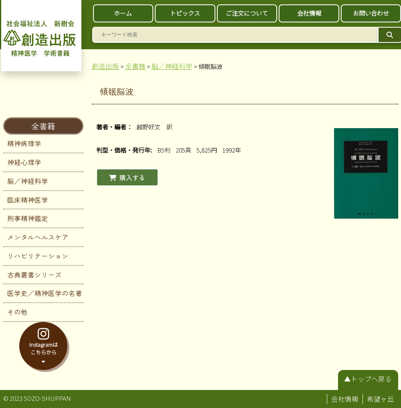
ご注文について (247, 13)
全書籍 (43, 126)
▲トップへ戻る (368, 379)
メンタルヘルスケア (38, 237)
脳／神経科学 (27, 181)
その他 (17, 312)
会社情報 (309, 13)
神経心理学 (24, 162)
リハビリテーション (38, 256)
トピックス (185, 13)
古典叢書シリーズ (34, 274)
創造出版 (105, 66)
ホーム (123, 13)
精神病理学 (24, 143)
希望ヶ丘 (380, 399)
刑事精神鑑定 (27, 218)
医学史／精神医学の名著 (44, 293)
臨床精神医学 (27, 200)
